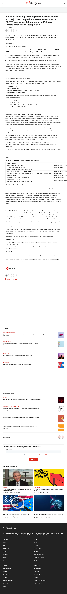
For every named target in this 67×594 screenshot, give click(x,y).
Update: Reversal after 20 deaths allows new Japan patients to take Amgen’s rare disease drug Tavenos (25, 334)
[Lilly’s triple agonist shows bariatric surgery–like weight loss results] (61, 356)
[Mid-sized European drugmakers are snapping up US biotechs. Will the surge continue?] (18, 503)
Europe (15, 279)
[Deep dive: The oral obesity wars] (61, 437)
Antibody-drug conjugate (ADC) (11, 406)
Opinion (5, 425)
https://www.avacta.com (25, 185)
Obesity (5, 434)
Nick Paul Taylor (6, 344)
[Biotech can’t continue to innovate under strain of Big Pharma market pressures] (61, 427)
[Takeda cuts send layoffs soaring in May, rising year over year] (49, 477)
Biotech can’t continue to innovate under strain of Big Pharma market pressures (20, 426)
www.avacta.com (58, 167)
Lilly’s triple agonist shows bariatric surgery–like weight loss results (17, 355)
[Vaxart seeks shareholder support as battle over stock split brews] (61, 365)
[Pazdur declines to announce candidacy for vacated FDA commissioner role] (18, 477)
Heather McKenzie (6, 437)
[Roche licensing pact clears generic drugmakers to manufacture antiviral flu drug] (61, 344)
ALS (35, 512)
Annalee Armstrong (6, 356)
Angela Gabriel (48, 492)
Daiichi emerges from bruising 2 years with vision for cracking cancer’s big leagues (21, 408)
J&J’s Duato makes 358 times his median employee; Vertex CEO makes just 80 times (21, 417)
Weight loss (6, 353)
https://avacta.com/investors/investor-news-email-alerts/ (40, 236)
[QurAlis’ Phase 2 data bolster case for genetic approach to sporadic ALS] (49, 503)
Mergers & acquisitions (9, 512)
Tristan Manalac (6, 335)
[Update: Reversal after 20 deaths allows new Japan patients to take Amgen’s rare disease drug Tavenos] (61, 335)
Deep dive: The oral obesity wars (10, 435)
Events (8, 279)
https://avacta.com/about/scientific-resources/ (50, 149)
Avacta (7, 49)
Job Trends (37, 487)
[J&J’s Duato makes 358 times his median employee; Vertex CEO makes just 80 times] (61, 418)
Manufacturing (7, 341)
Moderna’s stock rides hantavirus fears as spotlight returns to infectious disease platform (22, 399)
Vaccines (5, 397)
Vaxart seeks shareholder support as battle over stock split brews (17, 364)
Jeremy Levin (5, 428)
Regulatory (6, 487)
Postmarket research (9, 332)
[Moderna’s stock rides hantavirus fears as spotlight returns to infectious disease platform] (61, 400)
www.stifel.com (58, 173)
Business (5, 415)
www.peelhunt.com (59, 177)
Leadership (6, 362)
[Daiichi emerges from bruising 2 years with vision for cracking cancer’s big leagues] (61, 409)
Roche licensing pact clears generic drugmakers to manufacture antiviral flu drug (20, 343)
